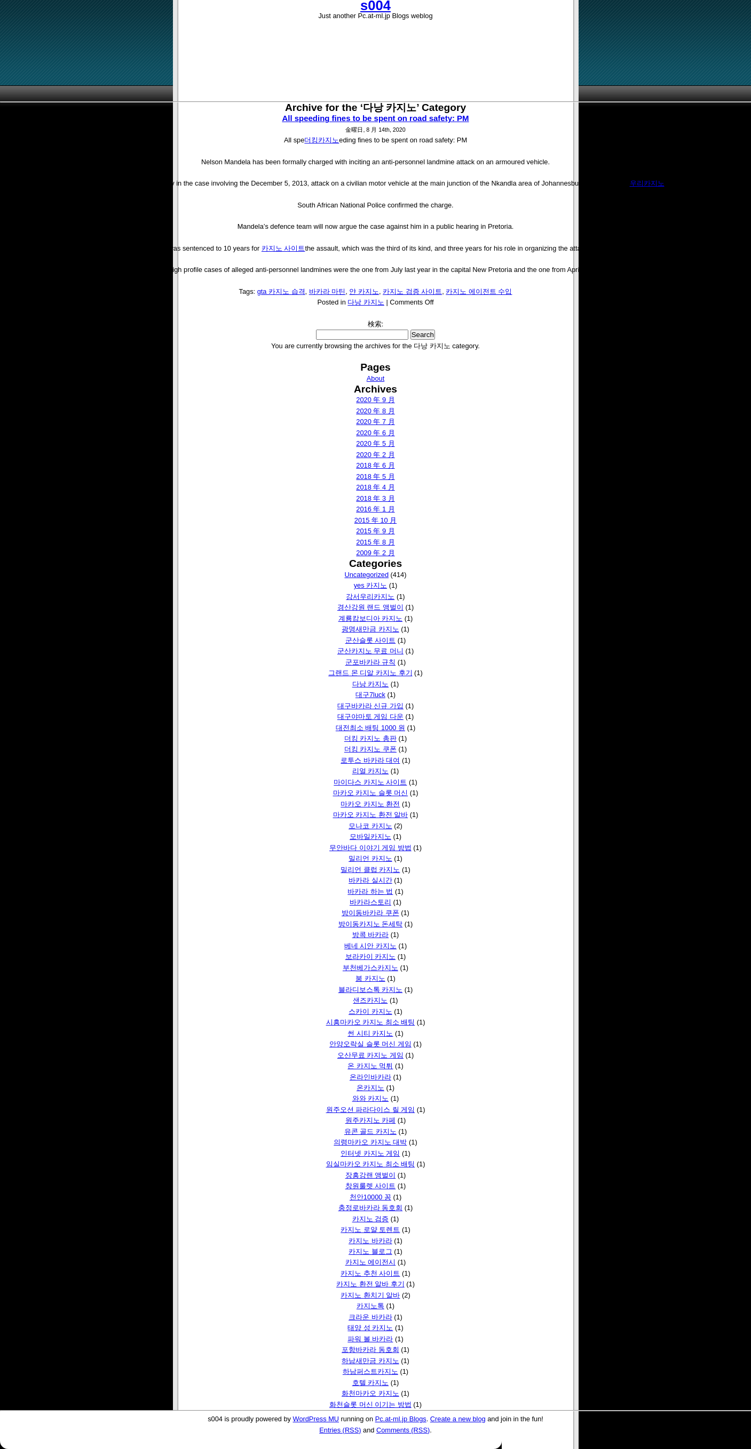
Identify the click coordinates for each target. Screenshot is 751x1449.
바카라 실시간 (370, 880)
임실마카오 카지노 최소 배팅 (370, 1164)
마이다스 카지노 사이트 (370, 782)
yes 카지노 (370, 585)
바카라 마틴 (327, 291)
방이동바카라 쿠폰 (370, 913)
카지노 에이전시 (370, 1262)
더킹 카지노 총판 (370, 738)
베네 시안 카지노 (370, 946)
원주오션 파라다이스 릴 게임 (370, 1110)
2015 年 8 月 (375, 542)
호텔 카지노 (370, 1383)
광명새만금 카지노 (370, 629)
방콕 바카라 (370, 935)
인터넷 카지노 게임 (370, 1153)
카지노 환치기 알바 (370, 1295)
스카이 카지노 (370, 1011)
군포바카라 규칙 (370, 662)
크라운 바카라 (370, 1317)
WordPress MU (316, 1419)
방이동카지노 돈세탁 (370, 924)
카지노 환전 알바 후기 (370, 1284)
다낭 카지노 (365, 302)
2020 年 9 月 (375, 400)
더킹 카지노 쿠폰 (370, 749)
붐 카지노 (370, 978)
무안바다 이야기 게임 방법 (370, 848)
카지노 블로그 (370, 1251)
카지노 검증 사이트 (412, 291)
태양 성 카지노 (370, 1328)
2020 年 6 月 (375, 433)
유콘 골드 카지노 (370, 1131)
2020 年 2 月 (375, 455)
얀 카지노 (364, 291)
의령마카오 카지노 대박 (370, 1142)
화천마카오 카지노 (370, 1393)
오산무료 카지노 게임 (370, 1055)
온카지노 (370, 1088)
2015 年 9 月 (375, 531)
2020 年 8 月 (375, 411)
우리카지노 (647, 183)
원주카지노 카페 (370, 1120)
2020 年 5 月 (375, 443)
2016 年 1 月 (375, 509)
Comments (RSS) (403, 1430)
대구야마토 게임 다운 (370, 717)
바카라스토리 (370, 902)
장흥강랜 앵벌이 (370, 1175)
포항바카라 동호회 (370, 1350)
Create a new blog (458, 1419)
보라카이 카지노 (370, 956)
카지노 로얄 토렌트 (370, 1230)
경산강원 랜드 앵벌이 (370, 607)
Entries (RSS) (340, 1430)
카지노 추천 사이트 (370, 1273)
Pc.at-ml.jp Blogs (400, 1419)
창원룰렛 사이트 (370, 1186)
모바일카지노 (370, 836)
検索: (376, 324)
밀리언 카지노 (370, 858)
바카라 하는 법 (370, 891)
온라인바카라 (370, 1077)
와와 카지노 (370, 1098)
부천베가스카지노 (370, 968)
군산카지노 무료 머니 (370, 651)
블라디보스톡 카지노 (370, 990)
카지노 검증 (370, 1219)
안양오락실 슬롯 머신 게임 (370, 1044)
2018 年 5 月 (375, 477)
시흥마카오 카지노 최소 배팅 (370, 1022)
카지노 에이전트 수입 (479, 291)
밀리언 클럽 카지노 (370, 870)
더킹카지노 (321, 140)
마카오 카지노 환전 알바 (370, 815)
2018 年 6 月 (375, 465)
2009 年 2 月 (375, 553)
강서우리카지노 (370, 597)
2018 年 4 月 (375, 487)
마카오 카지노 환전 (370, 804)
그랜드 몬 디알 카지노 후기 (370, 673)
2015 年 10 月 (375, 520)
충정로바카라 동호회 (370, 1208)
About (375, 378)
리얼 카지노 (370, 771)
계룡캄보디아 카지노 (370, 618)
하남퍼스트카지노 (370, 1371)
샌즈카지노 (370, 1000)
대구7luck (370, 695)
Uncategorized (367, 575)
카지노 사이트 (283, 248)
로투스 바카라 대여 (370, 760)
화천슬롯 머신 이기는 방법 (370, 1404)
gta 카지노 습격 (281, 291)
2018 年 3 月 (375, 498)
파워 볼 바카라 (370, 1339)
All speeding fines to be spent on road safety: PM (375, 118)
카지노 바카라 (370, 1241)
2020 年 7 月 (375, 422)
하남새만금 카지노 (370, 1361)
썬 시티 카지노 (370, 1033)
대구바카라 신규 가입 (370, 706)
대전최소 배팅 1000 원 (370, 728)
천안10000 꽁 (370, 1197)
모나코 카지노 (370, 826)
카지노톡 (370, 1306)
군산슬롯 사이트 (370, 640)
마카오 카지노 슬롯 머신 (370, 793)
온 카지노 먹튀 (370, 1066)
